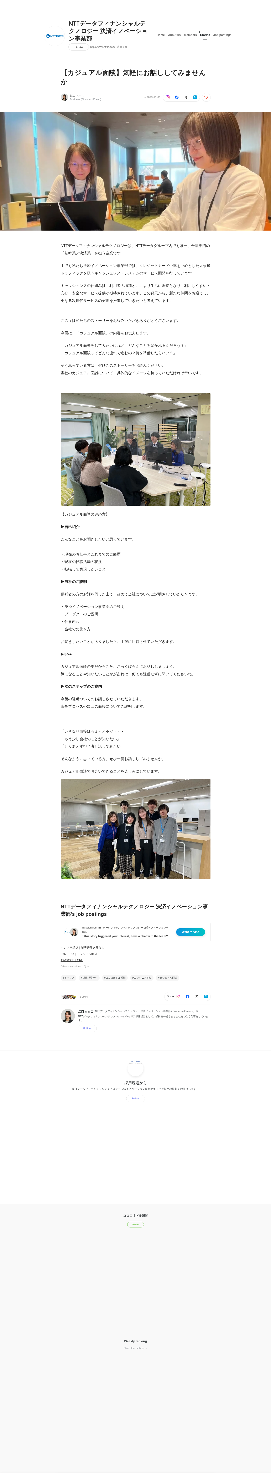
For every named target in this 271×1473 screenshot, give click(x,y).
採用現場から (90, 977)
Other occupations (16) (75, 966)
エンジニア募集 (142, 977)
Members (190, 34)
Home (161, 34)
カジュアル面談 (168, 977)
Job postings (222, 34)
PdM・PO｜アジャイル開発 (79, 954)
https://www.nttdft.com (102, 47)
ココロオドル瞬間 (116, 977)
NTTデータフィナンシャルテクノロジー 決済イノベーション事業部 (108, 31)
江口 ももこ (77, 95)
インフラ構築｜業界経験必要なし (82, 947)
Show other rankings (135, 1348)
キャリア (69, 977)
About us (174, 34)
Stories (205, 33)
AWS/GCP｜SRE (72, 960)
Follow (78, 47)
